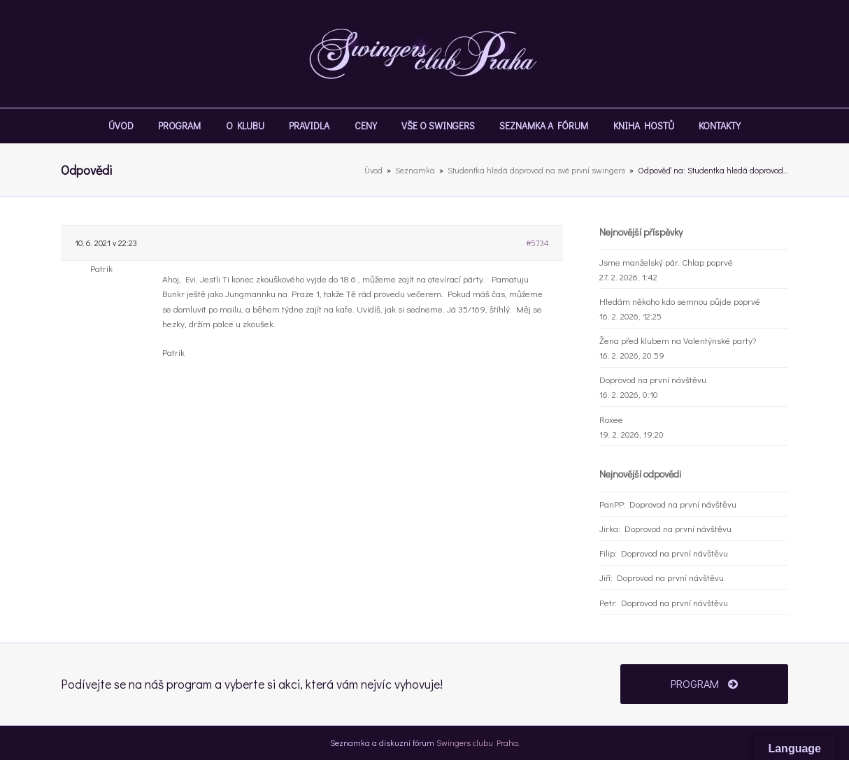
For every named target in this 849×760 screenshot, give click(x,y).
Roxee (611, 419)
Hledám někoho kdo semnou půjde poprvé (679, 301)
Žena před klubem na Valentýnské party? (677, 340)
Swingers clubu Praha (477, 742)
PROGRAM (704, 683)
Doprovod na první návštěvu (652, 379)
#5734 (537, 242)
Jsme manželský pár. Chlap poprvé (666, 262)
